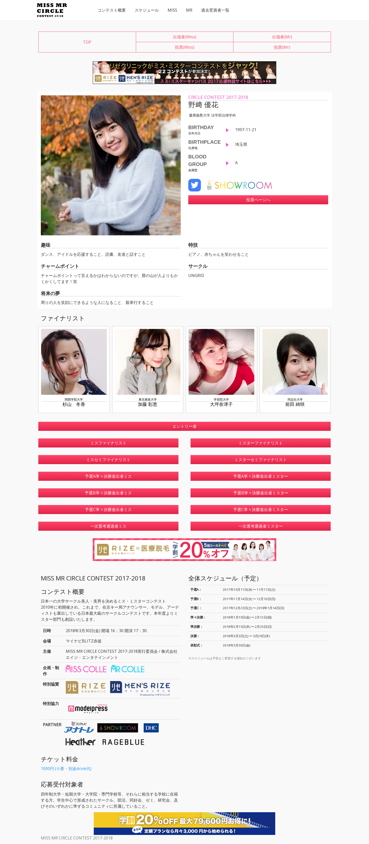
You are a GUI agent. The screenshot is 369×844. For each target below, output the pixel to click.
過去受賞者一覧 (215, 10)
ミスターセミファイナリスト (260, 459)
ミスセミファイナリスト (108, 459)
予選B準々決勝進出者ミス (108, 493)
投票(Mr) (282, 47)
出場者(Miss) (184, 37)
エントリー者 (184, 426)
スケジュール (147, 10)
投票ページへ (258, 200)
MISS (172, 10)
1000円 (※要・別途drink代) (66, 768)
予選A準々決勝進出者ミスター (260, 476)
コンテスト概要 (112, 10)
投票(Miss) (184, 47)
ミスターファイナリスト (260, 443)
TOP (87, 42)
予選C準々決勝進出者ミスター (260, 509)
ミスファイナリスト (108, 443)
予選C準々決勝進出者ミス (108, 509)
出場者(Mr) (282, 37)
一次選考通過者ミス (108, 526)
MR (189, 10)
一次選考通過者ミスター (260, 526)
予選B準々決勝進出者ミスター (260, 493)
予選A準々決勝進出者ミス (108, 476)
